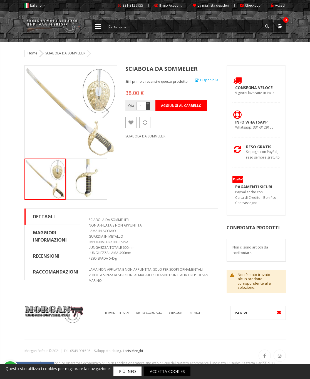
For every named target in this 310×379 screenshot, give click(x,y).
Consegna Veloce (254, 87)
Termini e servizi (117, 313)
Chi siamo (175, 313)
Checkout (252, 5)
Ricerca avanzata (149, 313)
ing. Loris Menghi (129, 350)
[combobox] (188, 26)
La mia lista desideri (213, 5)
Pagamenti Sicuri (253, 186)
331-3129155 (133, 5)
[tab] (52, 217)
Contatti (196, 313)
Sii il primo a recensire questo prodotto (156, 81)
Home (32, 53)
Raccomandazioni (55, 272)
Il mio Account (170, 5)
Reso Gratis (258, 146)
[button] (86, 179)
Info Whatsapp (251, 122)
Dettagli (44, 217)
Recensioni (46, 256)
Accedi (280, 5)
